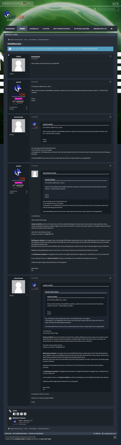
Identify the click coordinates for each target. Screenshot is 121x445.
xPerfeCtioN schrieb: (49, 173)
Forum (22, 29)
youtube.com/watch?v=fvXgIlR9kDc (41, 234)
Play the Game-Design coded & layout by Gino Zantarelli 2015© (20, 437)
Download (14, 43)
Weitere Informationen (90, 49)
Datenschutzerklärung (35, 433)
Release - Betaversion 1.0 (25, 420)
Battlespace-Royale (62, 29)
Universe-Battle (100, 29)
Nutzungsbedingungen (20, 433)
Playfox (46, 29)
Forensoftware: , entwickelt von (28, 439)
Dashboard (10, 29)
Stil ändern (96, 433)
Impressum (8, 433)
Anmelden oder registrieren (12, 3)
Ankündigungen (22, 424)
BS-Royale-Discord (81, 29)
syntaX (20, 422)
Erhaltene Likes (13, 107)
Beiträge (12, 73)
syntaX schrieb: (48, 124)
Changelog (34, 29)
